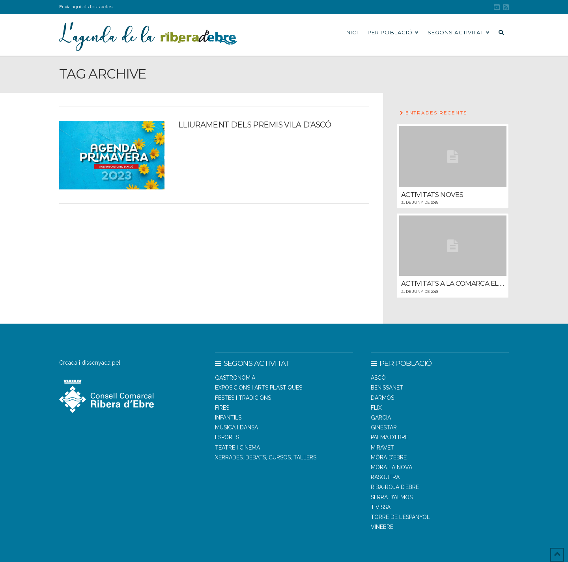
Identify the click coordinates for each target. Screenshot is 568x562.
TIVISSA (380, 507)
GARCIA (381, 417)
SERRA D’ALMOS (392, 497)
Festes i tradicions (243, 398)
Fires (222, 408)
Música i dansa (236, 427)
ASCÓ (378, 378)
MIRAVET (382, 447)
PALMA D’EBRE (389, 437)
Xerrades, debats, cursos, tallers (265, 457)
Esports (227, 437)
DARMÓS (382, 398)
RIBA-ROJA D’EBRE (395, 487)
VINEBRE (382, 527)
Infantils (228, 417)
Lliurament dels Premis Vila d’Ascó (254, 124)
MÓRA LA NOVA (391, 467)
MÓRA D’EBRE (389, 457)
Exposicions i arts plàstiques (258, 387)
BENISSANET (387, 387)
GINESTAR (384, 427)
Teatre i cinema (237, 447)
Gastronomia (235, 378)
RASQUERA (385, 477)
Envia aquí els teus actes (85, 6)
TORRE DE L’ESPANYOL (400, 517)
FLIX (376, 408)
